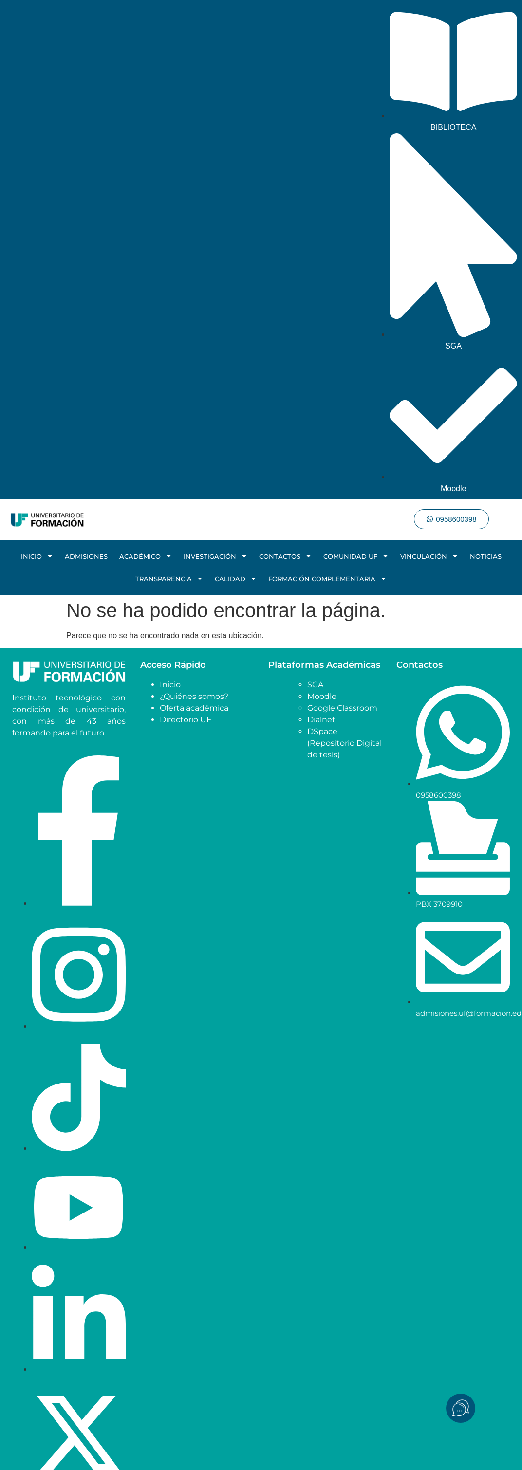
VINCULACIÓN (429, 556)
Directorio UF (185, 719)
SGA (315, 684)
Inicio (170, 684)
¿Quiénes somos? (194, 696)
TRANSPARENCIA (169, 578)
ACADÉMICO (145, 556)
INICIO (37, 556)
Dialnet (321, 719)
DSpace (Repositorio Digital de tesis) (344, 743)
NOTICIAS (486, 556)
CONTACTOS (285, 556)
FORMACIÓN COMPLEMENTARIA (327, 578)
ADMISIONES (86, 556)
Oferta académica (194, 708)
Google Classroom (342, 708)
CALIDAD (236, 578)
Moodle (321, 696)
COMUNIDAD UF (356, 556)
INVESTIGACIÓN (215, 556)
